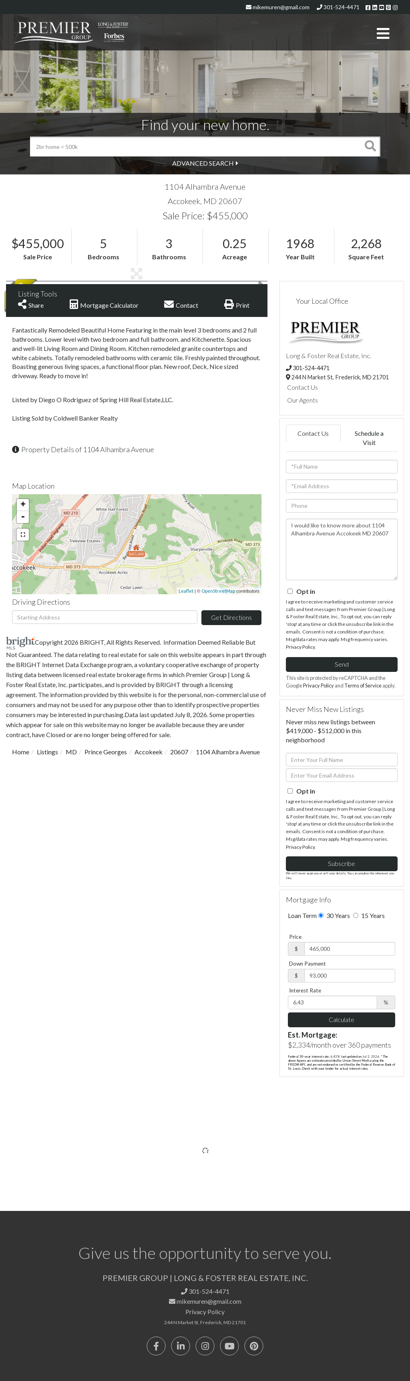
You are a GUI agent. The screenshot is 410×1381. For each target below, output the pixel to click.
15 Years (369, 915)
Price (295, 937)
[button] (370, 146)
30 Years (334, 915)
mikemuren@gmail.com (278, 7)
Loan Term (302, 915)
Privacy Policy (300, 647)
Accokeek (149, 752)
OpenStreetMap (218, 590)
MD (71, 752)
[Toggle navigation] (383, 34)
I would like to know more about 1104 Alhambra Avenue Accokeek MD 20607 (342, 549)
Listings (47, 752)
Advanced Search (203, 163)
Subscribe (341, 863)
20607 (179, 752)
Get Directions (231, 617)
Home (20, 752)
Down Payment (307, 963)
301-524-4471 (338, 7)
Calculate (341, 1019)
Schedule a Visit (369, 437)
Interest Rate (305, 990)
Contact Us (302, 387)
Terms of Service (363, 685)
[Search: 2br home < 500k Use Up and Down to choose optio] (195, 146)
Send (342, 664)
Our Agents (302, 400)
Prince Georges (105, 752)
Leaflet (186, 590)
